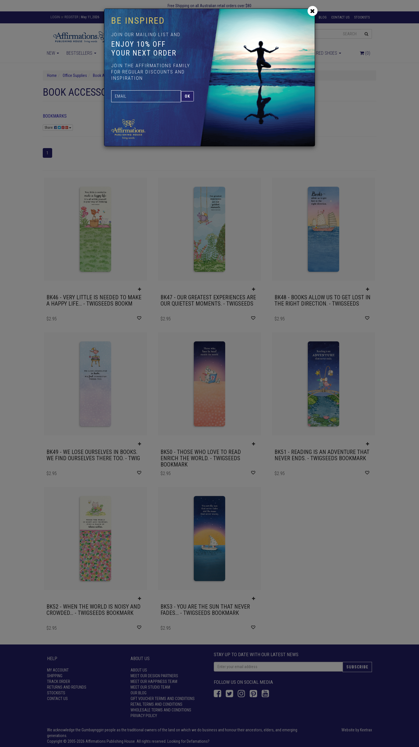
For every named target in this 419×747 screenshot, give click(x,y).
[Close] (313, 11)
